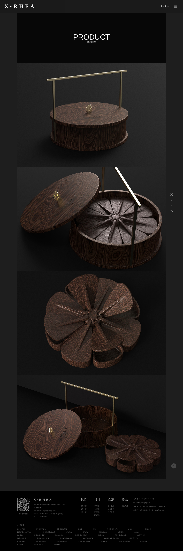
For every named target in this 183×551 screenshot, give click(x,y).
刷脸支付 (148, 529)
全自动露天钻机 (40, 541)
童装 (94, 529)
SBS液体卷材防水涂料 (111, 538)
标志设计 (97, 506)
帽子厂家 (20, 532)
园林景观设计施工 (81, 535)
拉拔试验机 (21, 541)
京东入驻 (131, 529)
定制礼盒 (111, 506)
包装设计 (97, 509)
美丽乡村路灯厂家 (43, 538)
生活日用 (111, 512)
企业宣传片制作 (112, 529)
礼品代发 (86, 532)
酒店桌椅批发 (21, 538)
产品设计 (97, 512)
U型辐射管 (144, 541)
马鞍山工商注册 (124, 541)
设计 (97, 499)
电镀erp (136, 532)
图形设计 (97, 515)
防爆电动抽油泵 (39, 535)
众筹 (111, 499)
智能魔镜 (57, 544)
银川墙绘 (121, 532)
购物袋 (80, 529)
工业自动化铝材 (62, 541)
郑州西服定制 (38, 544)
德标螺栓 (20, 535)
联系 (125, 499)
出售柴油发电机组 (66, 538)
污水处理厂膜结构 (84, 541)
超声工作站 (141, 535)
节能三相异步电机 (121, 535)
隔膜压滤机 (103, 532)
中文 (162, 6)
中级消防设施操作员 (48, 532)
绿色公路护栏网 (88, 538)
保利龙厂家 (21, 529)
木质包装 (84, 512)
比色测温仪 (104, 541)
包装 (84, 499)
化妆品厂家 (27, 532)
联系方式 (125, 506)
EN (168, 6)
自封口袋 (101, 535)
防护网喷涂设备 (62, 529)
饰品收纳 (111, 509)
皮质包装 (84, 509)
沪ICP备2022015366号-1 (147, 499)
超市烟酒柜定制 (40, 529)
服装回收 (69, 532)
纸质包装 (84, 506)
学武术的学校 (59, 535)
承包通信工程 (134, 538)
